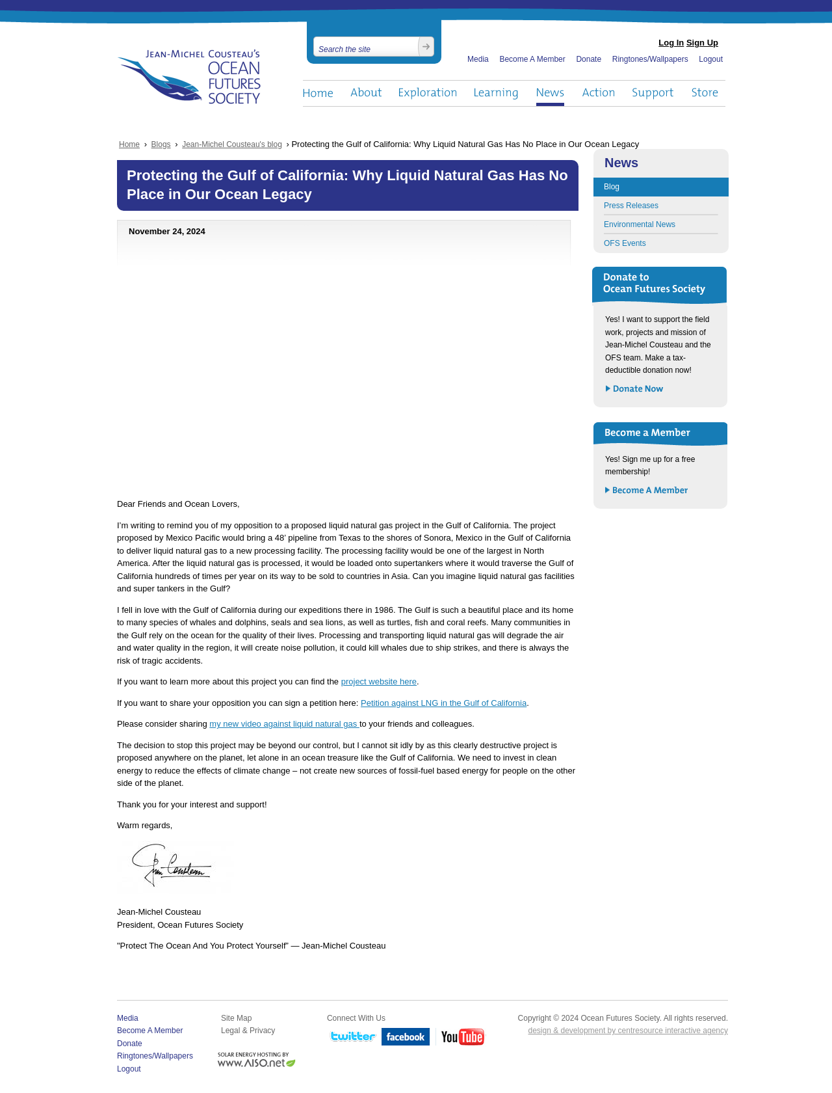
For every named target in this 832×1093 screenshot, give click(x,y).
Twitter (351, 1037)
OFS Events (625, 243)
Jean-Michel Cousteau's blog (232, 144)
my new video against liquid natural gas (284, 724)
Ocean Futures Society (189, 77)
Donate (588, 59)
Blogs (161, 144)
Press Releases (631, 205)
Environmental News (639, 224)
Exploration (428, 93)
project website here (379, 681)
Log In (671, 42)
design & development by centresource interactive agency (628, 1030)
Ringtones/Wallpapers (650, 59)
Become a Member (647, 491)
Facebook (406, 1037)
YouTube (461, 1037)
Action (598, 93)
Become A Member (532, 59)
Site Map (236, 1018)
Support (653, 93)
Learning (496, 93)
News (550, 93)
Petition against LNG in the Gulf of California (443, 703)
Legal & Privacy (248, 1030)
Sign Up (702, 42)
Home (318, 93)
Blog (611, 186)
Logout (711, 59)
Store (706, 93)
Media (478, 59)
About (366, 93)
